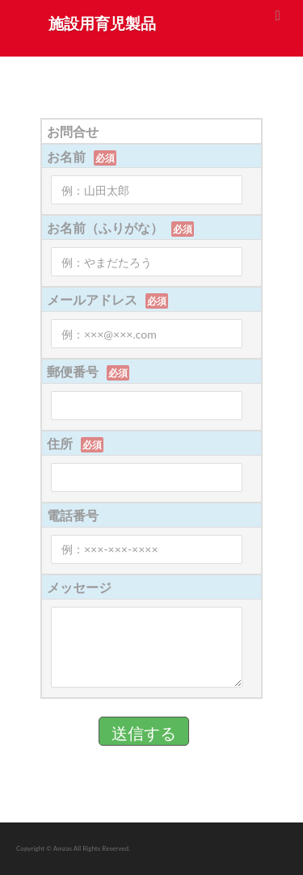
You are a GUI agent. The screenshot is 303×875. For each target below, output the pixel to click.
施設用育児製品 (102, 23)
